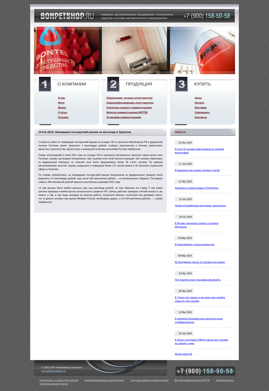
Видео (62, 107)
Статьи (62, 112)
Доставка (201, 107)
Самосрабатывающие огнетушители (129, 102)
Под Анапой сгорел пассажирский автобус (198, 279)
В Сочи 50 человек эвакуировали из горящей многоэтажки (199, 151)
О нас (61, 97)
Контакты (201, 117)
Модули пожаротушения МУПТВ (127, 112)
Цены (198, 97)
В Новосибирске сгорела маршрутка (195, 244)
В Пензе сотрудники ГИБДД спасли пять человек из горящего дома (201, 341)
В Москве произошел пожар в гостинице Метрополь (197, 225)
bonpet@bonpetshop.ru (53, 371)
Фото (61, 102)
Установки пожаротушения (123, 117)
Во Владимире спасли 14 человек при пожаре (200, 262)
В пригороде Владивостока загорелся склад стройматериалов (199, 320)
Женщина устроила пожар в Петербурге (197, 188)
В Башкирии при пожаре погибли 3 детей (197, 170)
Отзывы (63, 117)
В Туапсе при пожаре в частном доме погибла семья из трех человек (200, 299)
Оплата (199, 102)
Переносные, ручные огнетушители (129, 97)
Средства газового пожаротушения (129, 107)
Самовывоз (202, 112)
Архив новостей (183, 354)
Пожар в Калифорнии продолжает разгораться (200, 205)
